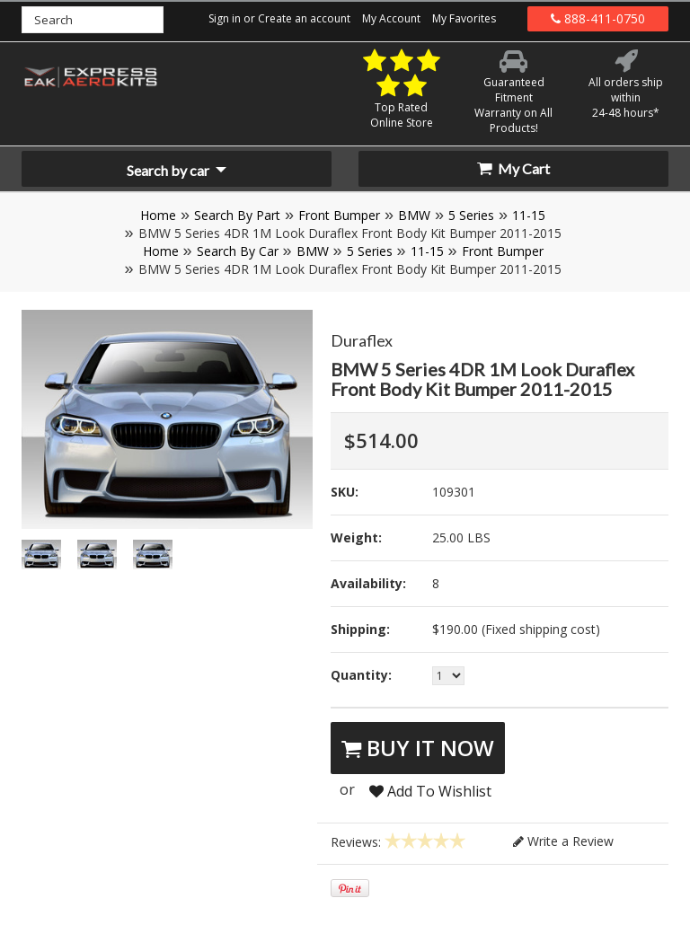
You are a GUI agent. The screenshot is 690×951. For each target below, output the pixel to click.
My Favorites (464, 18)
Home (158, 215)
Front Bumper (339, 215)
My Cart (513, 168)
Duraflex (362, 340)
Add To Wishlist (430, 791)
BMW (414, 215)
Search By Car (238, 251)
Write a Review (563, 841)
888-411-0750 (598, 18)
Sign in (224, 18)
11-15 (528, 215)
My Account (391, 18)
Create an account (304, 18)
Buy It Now (417, 747)
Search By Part (237, 215)
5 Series (471, 215)
